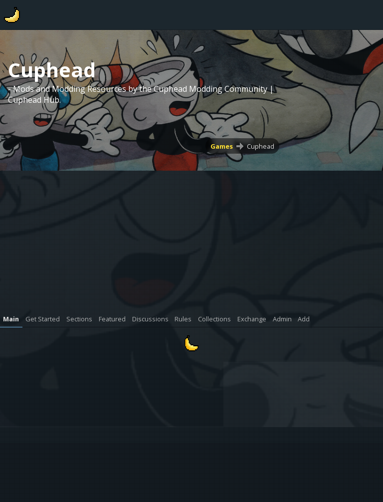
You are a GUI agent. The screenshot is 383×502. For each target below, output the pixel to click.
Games (221, 146)
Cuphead (260, 146)
